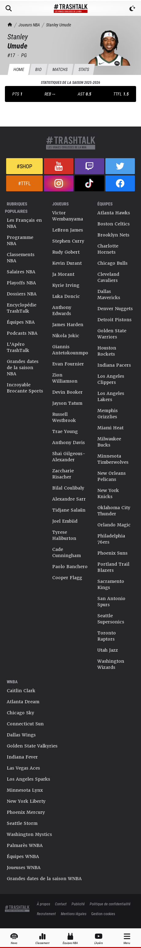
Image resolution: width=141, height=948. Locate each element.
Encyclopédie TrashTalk (21, 308)
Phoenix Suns (112, 553)
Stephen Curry (68, 241)
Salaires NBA (21, 272)
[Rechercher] (8, 8)
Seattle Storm (22, 823)
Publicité (78, 903)
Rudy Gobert (66, 252)
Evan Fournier (68, 364)
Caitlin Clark (21, 690)
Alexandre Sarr (69, 499)
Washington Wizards (110, 664)
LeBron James (67, 230)
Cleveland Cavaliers (108, 277)
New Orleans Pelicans (111, 476)
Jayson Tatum (67, 403)
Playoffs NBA (21, 283)
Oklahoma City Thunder (113, 511)
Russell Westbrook (64, 417)
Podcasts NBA (22, 333)
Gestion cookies (103, 913)
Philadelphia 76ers (111, 539)
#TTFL (24, 183)
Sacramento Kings (110, 584)
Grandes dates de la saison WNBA (44, 878)
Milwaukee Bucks (109, 442)
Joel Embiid (64, 521)
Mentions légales (73, 913)
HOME (19, 69)
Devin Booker (67, 392)
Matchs (60, 69)
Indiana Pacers (114, 365)
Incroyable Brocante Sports (25, 388)
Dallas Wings (21, 735)
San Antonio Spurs (111, 601)
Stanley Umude (58, 25)
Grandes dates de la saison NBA (22, 367)
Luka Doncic (66, 296)
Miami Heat (110, 428)
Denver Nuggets (115, 308)
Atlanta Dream (23, 701)
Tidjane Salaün (68, 510)
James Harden (67, 324)
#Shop (24, 166)
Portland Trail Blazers (113, 567)
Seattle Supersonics (110, 619)
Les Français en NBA (24, 223)
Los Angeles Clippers (110, 379)
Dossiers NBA (22, 294)
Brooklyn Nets (113, 235)
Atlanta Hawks (113, 213)
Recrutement (46, 913)
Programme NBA (20, 240)
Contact (61, 903)
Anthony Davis (68, 442)
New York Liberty (26, 801)
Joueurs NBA (29, 25)
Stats (83, 69)
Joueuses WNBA (24, 867)
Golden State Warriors (111, 334)
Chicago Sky (20, 713)
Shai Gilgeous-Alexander (68, 456)
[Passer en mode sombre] (132, 8)
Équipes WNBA (23, 856)
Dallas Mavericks (108, 294)
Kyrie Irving (65, 285)
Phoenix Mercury (26, 812)
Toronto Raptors (106, 636)
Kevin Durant (67, 263)
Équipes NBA (21, 322)
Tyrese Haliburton (64, 535)
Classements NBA (20, 257)
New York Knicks (108, 493)
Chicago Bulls (112, 263)
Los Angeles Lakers (110, 396)
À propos (43, 903)
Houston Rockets (106, 351)
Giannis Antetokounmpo (70, 350)
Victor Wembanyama (67, 216)
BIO (38, 69)
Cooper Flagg (67, 577)
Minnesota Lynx (25, 790)
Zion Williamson (64, 378)
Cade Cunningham (66, 552)
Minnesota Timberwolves (112, 459)
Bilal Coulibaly (68, 488)
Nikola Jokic (65, 335)
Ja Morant (63, 274)
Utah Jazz (107, 650)
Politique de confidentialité (110, 903)
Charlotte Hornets (107, 249)
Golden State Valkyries (32, 746)
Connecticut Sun (25, 724)
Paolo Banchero (70, 566)
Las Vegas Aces (23, 768)
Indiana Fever (22, 757)
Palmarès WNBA (25, 845)
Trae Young (65, 431)
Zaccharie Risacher (63, 474)
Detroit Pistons (114, 319)
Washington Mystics (29, 834)
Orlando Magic (114, 525)
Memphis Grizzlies (107, 413)
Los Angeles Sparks (28, 779)
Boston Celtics (113, 224)
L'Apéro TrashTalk (18, 347)
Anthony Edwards (61, 310)
